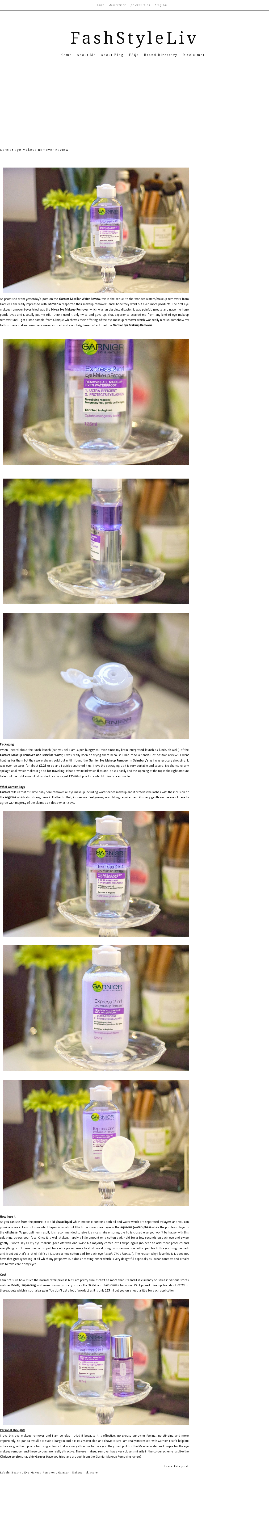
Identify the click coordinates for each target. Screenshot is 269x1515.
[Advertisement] (134, 109)
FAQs (134, 55)
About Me (87, 55)
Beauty (16, 1472)
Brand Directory (161, 55)
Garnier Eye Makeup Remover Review (34, 150)
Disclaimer (118, 5)
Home (101, 5)
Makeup (78, 1472)
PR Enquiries (141, 5)
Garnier (64, 1472)
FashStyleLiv (134, 38)
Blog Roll (162, 5)
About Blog (113, 55)
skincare (92, 1472)
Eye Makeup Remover (40, 1472)
